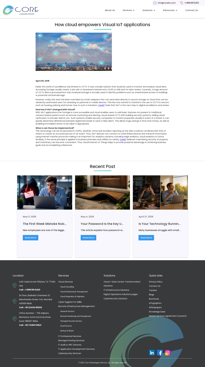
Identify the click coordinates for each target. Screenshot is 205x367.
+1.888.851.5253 (191, 2)
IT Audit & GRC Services (69, 344)
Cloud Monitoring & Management (74, 291)
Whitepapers (155, 307)
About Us (110, 10)
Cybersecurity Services (69, 353)
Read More (30, 237)
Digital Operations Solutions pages (121, 294)
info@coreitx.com (167, 2)
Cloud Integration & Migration (72, 296)
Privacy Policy (155, 281)
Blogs (151, 294)
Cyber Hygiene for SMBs (70, 302)
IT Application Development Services (76, 349)
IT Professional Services (69, 336)
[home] (24, 10)
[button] (128, 10)
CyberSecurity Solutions (115, 298)
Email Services (66, 326)
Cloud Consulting (67, 287)
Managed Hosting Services (71, 340)
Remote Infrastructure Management (76, 306)
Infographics (155, 303)
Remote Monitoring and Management (75, 316)
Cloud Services (65, 281)
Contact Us (191, 10)
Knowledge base (157, 311)
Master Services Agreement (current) (168, 316)
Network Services (67, 311)
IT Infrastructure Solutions (116, 290)
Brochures (154, 298)
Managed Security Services (71, 321)
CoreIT (101, 105)
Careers (153, 290)
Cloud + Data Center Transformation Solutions (122, 283)
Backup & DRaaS (67, 331)
